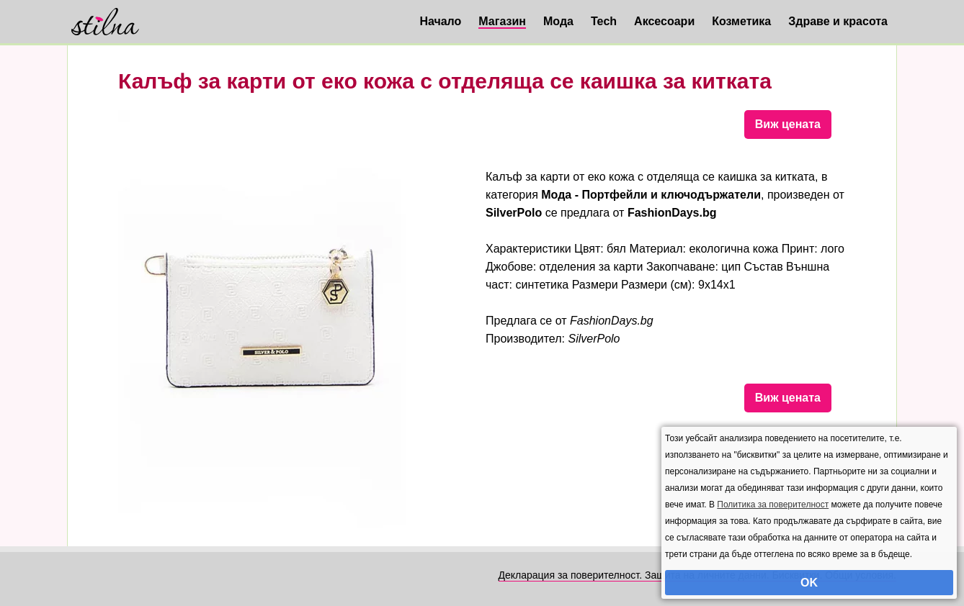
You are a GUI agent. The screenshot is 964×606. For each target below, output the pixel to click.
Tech (604, 21)
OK (809, 582)
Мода (558, 21)
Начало (440, 21)
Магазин (502, 21)
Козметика (741, 21)
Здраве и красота (838, 21)
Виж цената (788, 124)
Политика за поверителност (773, 504)
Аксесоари (664, 21)
